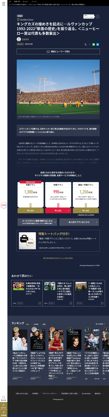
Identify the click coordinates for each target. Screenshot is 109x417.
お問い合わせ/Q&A (22, 393)
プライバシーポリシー (49, 393)
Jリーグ (34, 1)
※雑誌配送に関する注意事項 (86, 215)
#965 (45, 303)
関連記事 (106, 406)
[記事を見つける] (3, 398)
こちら (79, 175)
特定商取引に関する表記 (69, 393)
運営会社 (98, 393)
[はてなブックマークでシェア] (97, 44)
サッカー (25, 1)
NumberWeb (86, 393)
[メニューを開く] (3, 3)
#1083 (20, 16)
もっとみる (99, 324)
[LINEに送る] (93, 44)
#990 (14, 303)
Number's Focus (26, 19)
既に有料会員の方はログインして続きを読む (58, 258)
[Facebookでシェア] (89, 44)
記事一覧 (17, 1)
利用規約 (35, 393)
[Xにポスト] (85, 44)
